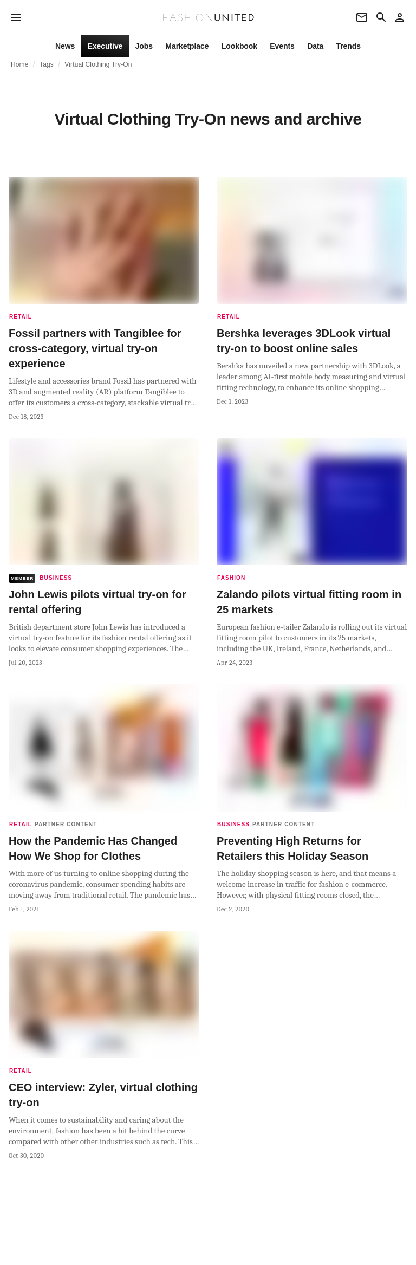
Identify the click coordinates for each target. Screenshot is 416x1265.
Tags (47, 64)
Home (20, 64)
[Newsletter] (362, 17)
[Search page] (381, 17)
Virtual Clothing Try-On (98, 64)
